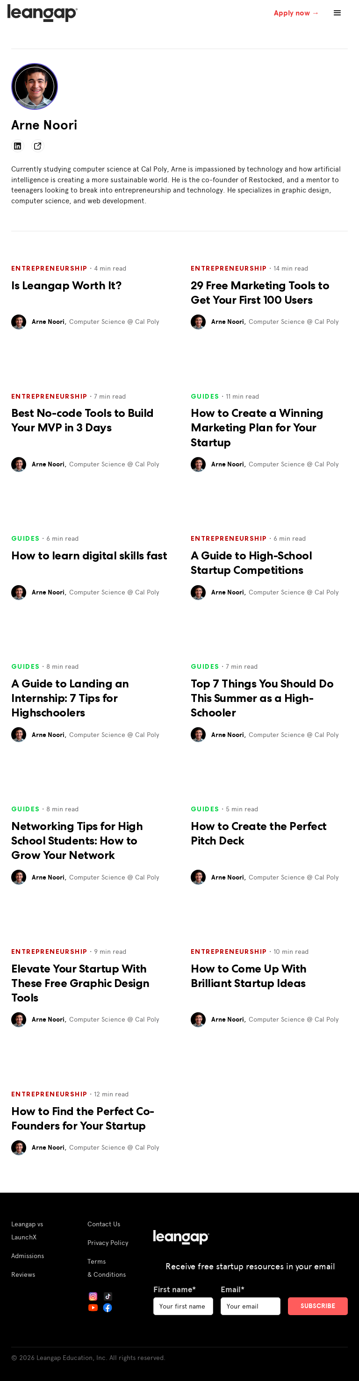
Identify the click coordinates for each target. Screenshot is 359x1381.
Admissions (27, 1255)
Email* (232, 1289)
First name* (174, 1289)
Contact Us (103, 1223)
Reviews (23, 1274)
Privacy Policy (107, 1242)
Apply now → (296, 12)
